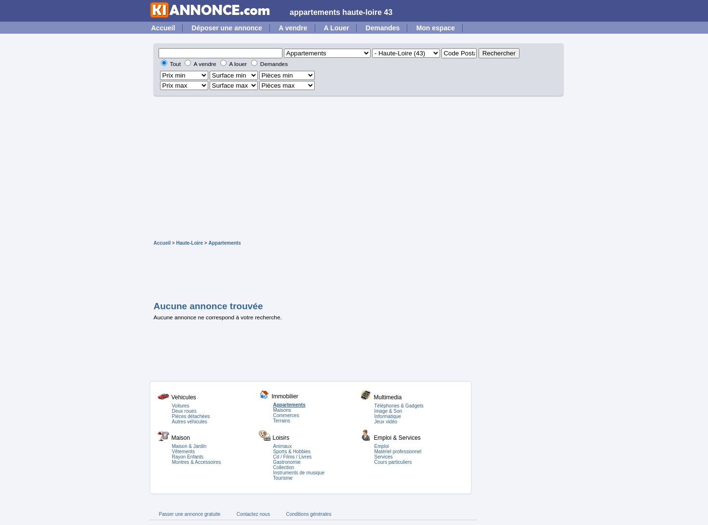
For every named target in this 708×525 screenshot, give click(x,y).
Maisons (282, 410)
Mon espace (435, 28)
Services (383, 456)
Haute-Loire (189, 243)
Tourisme (283, 478)
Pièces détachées (191, 416)
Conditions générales (308, 514)
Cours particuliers (393, 462)
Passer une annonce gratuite (190, 514)
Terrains (282, 420)
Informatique (387, 416)
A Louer (336, 28)
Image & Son (388, 411)
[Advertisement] (354, 168)
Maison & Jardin (189, 446)
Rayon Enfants (188, 456)
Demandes (383, 28)
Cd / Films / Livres (292, 456)
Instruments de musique (299, 472)
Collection (283, 467)
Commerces (286, 415)
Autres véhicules (189, 421)
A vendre (293, 28)
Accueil (163, 28)
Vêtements (183, 451)
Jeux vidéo (386, 421)
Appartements (224, 243)
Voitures (180, 405)
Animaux (282, 446)
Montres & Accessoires (196, 462)
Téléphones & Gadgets (399, 405)
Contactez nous (253, 514)
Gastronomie (287, 462)
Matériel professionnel (398, 451)
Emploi (381, 446)
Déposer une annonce (227, 28)
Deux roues (184, 411)
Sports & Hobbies (292, 451)
